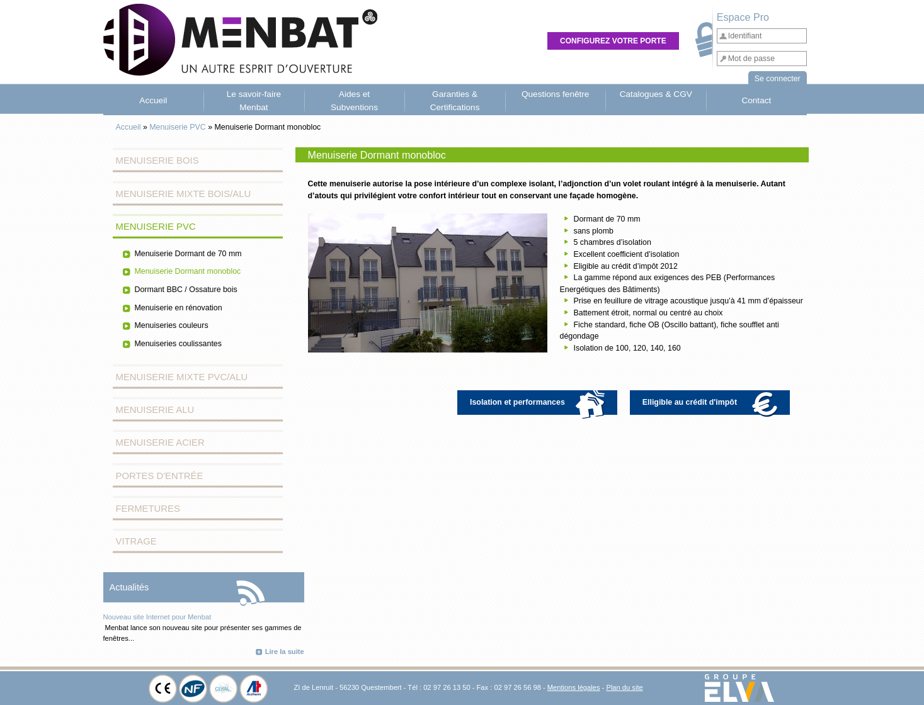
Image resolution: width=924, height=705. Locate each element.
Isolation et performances (540, 402)
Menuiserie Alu (155, 410)
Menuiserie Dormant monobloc (188, 271)
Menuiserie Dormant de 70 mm (188, 253)
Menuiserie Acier (160, 442)
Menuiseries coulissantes (178, 343)
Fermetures (148, 509)
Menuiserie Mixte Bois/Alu (183, 194)
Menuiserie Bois (157, 160)
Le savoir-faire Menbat (254, 100)
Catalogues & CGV (656, 94)
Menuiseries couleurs (171, 325)
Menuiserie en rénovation (178, 307)
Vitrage (136, 541)
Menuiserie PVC (177, 127)
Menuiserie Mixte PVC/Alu (182, 377)
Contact (756, 100)
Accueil (153, 100)
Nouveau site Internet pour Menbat (157, 617)
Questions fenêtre (556, 94)
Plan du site (624, 687)
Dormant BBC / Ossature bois (186, 289)
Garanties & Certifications (455, 100)
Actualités (129, 587)
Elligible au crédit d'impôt (712, 402)
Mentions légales (573, 687)
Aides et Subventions (354, 100)
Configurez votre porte (613, 41)
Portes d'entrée (159, 476)
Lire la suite (284, 651)
